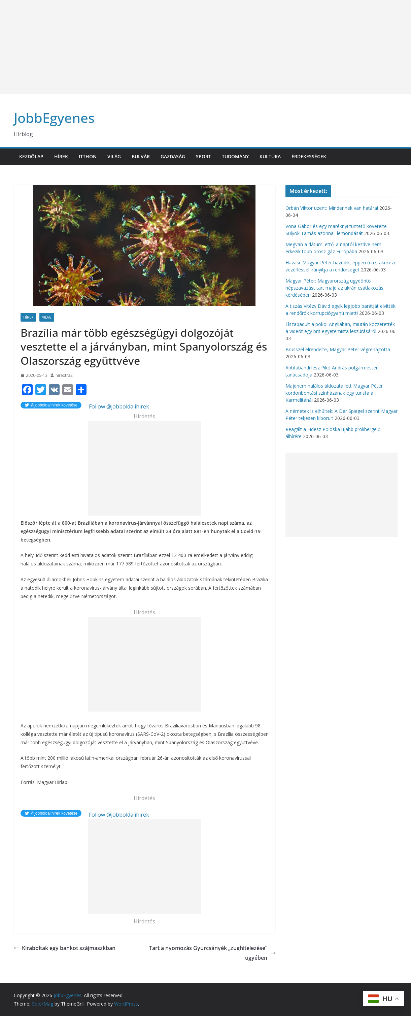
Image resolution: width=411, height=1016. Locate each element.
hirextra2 (64, 375)
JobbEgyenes (54, 117)
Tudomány (235, 156)
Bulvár (141, 156)
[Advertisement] (202, 47)
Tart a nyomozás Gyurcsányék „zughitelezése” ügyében (212, 952)
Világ (114, 156)
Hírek (61, 156)
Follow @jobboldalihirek (118, 406)
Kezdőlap (31, 156)
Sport (203, 156)
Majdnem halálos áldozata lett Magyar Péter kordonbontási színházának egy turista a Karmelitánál (334, 393)
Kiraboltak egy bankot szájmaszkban (64, 948)
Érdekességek (309, 156)
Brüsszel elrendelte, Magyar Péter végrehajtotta (337, 349)
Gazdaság (173, 156)
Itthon (88, 156)
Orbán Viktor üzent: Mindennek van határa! (331, 208)
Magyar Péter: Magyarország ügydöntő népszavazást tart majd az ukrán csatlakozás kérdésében (334, 287)
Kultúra (270, 156)
